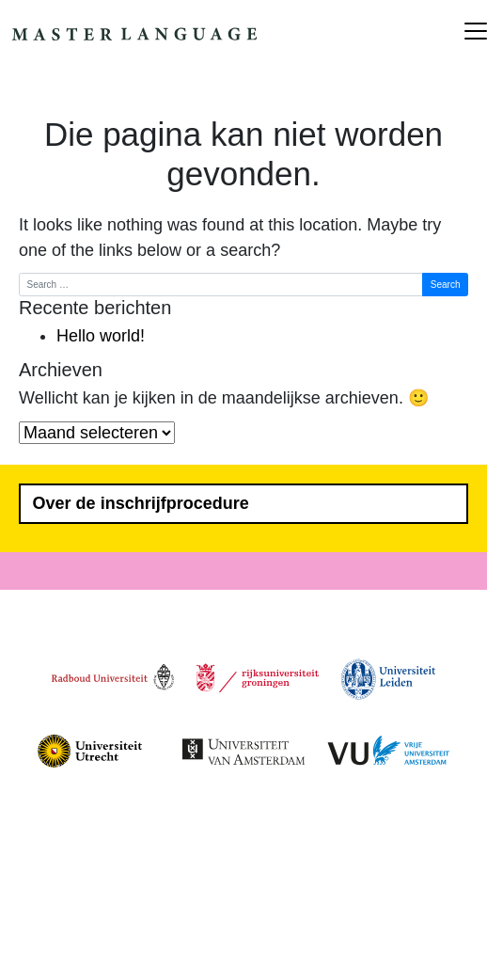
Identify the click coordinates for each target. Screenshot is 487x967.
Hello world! (100, 335)
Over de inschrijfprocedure (141, 503)
